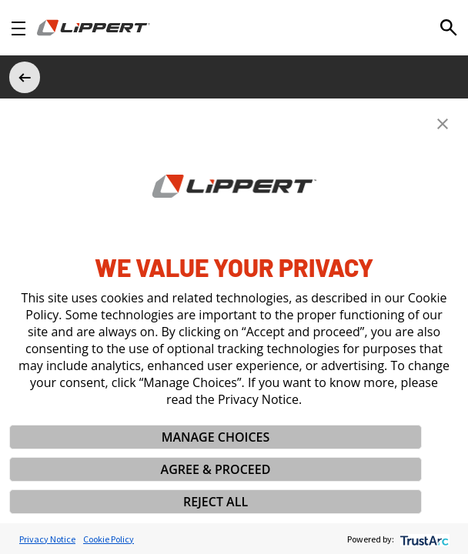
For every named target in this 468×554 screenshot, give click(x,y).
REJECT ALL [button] (215, 501)
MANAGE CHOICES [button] (216, 437)
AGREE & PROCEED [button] (216, 469)
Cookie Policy (108, 539)
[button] (442, 123)
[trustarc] (423, 539)
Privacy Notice (47, 539)
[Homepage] (93, 27)
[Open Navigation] (18, 28)
